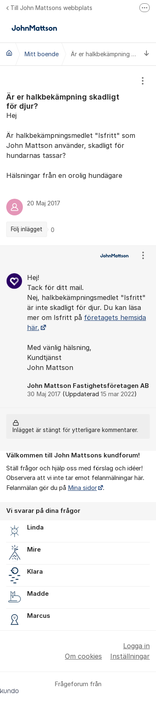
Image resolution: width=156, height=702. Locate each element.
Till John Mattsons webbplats (49, 7)
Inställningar (130, 656)
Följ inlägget (26, 229)
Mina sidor (82, 488)
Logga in (136, 646)
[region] (78, 155)
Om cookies (83, 656)
